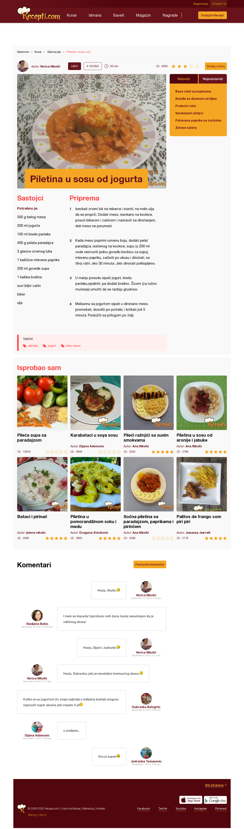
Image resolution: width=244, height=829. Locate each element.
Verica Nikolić (50, 66)
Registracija (201, 3)
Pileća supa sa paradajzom (42, 415)
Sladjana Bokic (37, 624)
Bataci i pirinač (42, 498)
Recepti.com (39, 13)
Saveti (118, 15)
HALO (42, 816)
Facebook (143, 809)
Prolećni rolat (185, 106)
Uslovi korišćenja (70, 809)
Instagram (200, 809)
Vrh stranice (214, 786)
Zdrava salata (186, 127)
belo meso (73, 345)
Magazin (143, 15)
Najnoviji (184, 78)
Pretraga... (189, 15)
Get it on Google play (215, 801)
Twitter (162, 809)
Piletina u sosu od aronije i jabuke (202, 415)
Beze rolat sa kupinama (193, 91)
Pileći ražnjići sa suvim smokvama (149, 415)
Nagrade (170, 15)
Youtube (181, 809)
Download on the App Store (190, 801)
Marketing (88, 809)
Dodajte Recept (212, 15)
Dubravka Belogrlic (146, 707)
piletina (33, 345)
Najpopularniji (213, 78)
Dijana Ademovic (37, 736)
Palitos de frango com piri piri (202, 498)
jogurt (52, 345)
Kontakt (100, 809)
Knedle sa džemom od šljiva (196, 98)
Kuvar (72, 15)
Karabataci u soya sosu (95, 415)
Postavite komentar (149, 564)
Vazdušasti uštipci (189, 113)
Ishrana (95, 15)
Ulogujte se (220, 3)
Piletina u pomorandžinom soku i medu (95, 498)
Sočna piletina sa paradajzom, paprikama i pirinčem (149, 498)
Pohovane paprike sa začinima (198, 120)
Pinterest (221, 809)
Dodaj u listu (216, 66)
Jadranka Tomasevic (146, 762)
